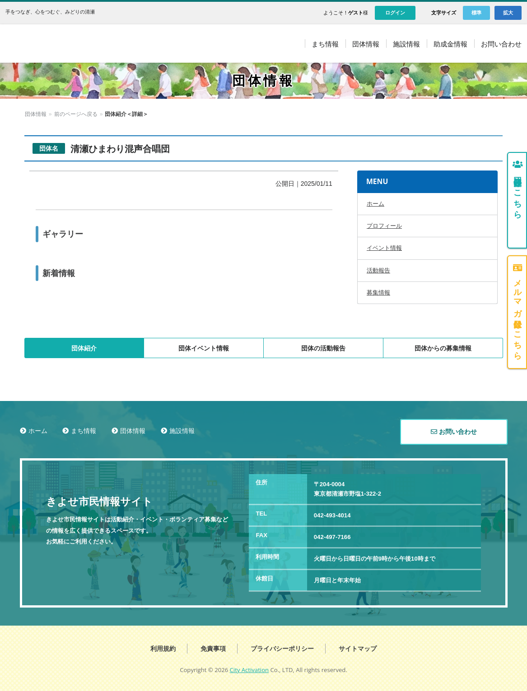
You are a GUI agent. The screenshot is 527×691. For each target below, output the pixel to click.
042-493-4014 (332, 515)
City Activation (249, 670)
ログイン (395, 12)
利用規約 (163, 648)
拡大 (508, 12)
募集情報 (378, 292)
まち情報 (83, 430)
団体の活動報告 (323, 348)
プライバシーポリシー (282, 648)
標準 (476, 12)
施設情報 (182, 430)
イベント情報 (384, 247)
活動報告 (378, 270)
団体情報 (59, 114)
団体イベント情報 (203, 348)
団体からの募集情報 (443, 348)
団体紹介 (84, 348)
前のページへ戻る (99, 114)
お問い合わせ (454, 431)
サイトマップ (358, 648)
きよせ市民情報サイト (90, 43)
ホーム (32, 114)
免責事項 (213, 648)
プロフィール (384, 225)
